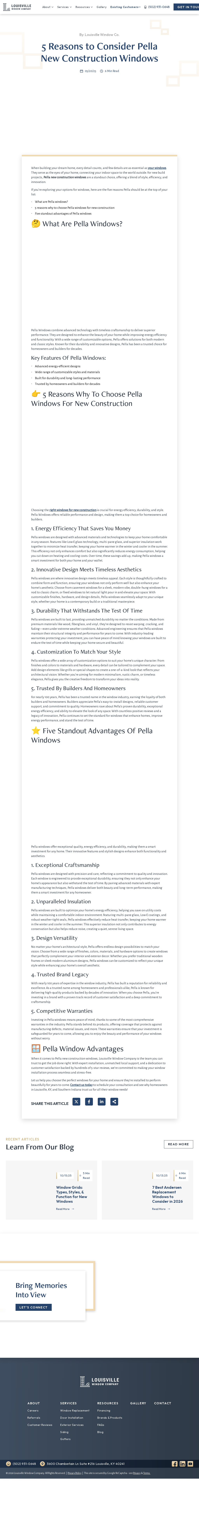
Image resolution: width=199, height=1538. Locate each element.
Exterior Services (72, 1425)
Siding (64, 1432)
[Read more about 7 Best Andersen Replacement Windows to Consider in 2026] (161, 1209)
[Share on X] (76, 1102)
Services (63, 7)
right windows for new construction (72, 510)
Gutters (65, 1439)
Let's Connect (33, 1307)
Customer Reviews (39, 1425)
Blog (100, 1432)
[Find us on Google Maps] (82, 1463)
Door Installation (71, 1417)
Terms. (146, 1473)
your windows (157, 168)
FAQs (100, 1425)
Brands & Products (109, 1417)
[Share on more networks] (114, 1102)
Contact (163, 1403)
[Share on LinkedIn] (102, 1102)
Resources (83, 7)
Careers (33, 1410)
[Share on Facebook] (89, 1102)
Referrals (33, 1417)
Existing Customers (124, 7)
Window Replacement (75, 1410)
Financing (103, 1410)
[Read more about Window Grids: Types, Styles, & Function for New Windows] (65, 1209)
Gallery (101, 7)
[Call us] (157, 7)
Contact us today (81, 1085)
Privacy (137, 1473)
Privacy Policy (74, 1473)
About (46, 7)
